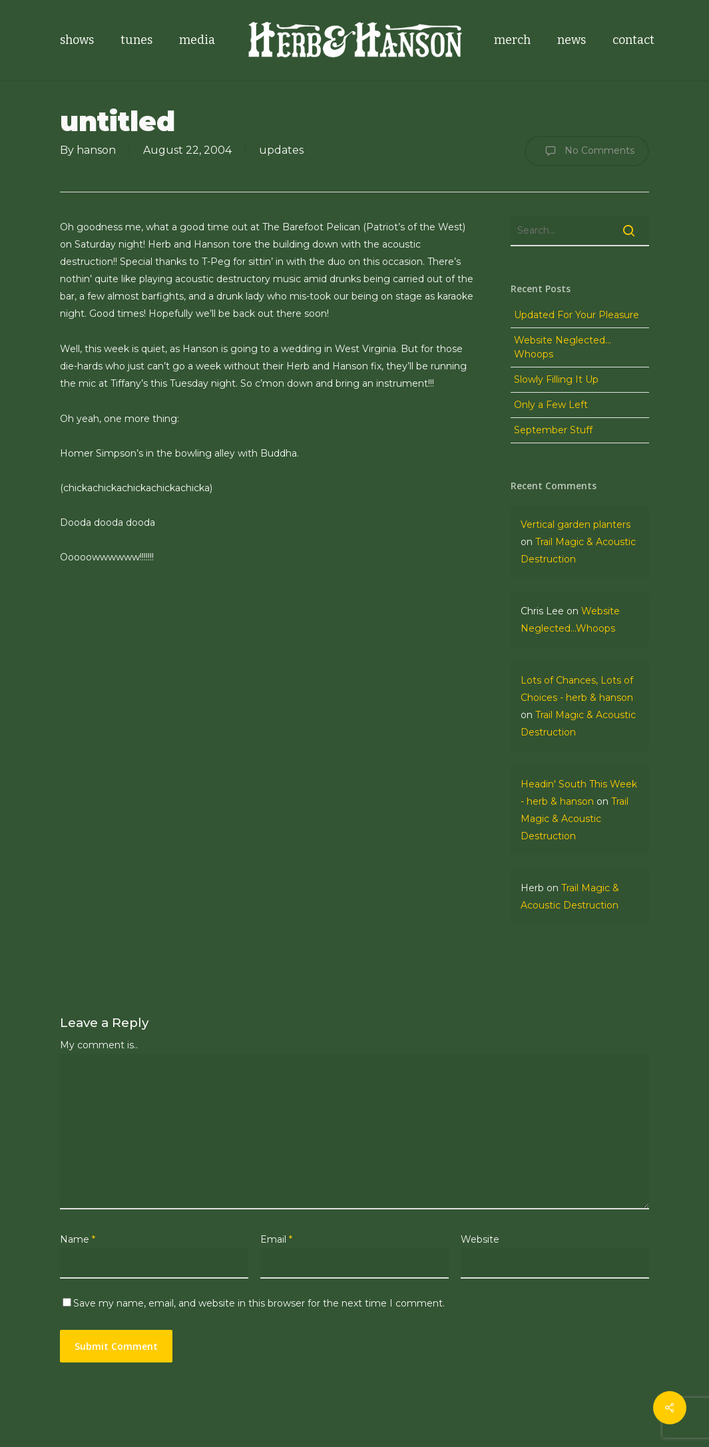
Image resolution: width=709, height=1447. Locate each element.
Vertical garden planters (575, 524)
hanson (96, 150)
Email (276, 1239)
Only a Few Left (551, 405)
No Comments (586, 151)
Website (480, 1239)
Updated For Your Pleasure (576, 315)
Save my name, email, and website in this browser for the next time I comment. (259, 1303)
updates (281, 150)
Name (77, 1239)
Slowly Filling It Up (556, 379)
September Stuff (553, 430)
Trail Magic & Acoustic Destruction (574, 818)
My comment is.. (99, 1045)
